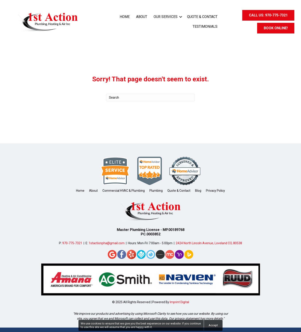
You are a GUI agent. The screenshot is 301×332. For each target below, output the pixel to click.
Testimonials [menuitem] (205, 26)
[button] (181, 17)
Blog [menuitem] (198, 190)
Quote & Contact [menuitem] (202, 17)
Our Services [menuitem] (166, 17)
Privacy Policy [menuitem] (215, 190)
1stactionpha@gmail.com (107, 243)
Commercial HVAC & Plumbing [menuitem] (123, 190)
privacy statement (187, 318)
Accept (213, 325)
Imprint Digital (179, 302)
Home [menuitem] (125, 17)
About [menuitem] (141, 17)
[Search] (150, 97)
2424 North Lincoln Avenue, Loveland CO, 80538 (209, 243)
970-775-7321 (72, 243)
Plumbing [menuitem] (156, 190)
